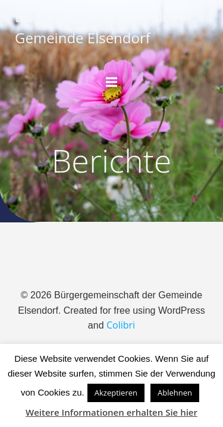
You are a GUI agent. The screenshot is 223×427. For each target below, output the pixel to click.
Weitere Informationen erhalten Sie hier (111, 412)
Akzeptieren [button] (116, 392)
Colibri (120, 325)
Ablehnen (175, 392)
